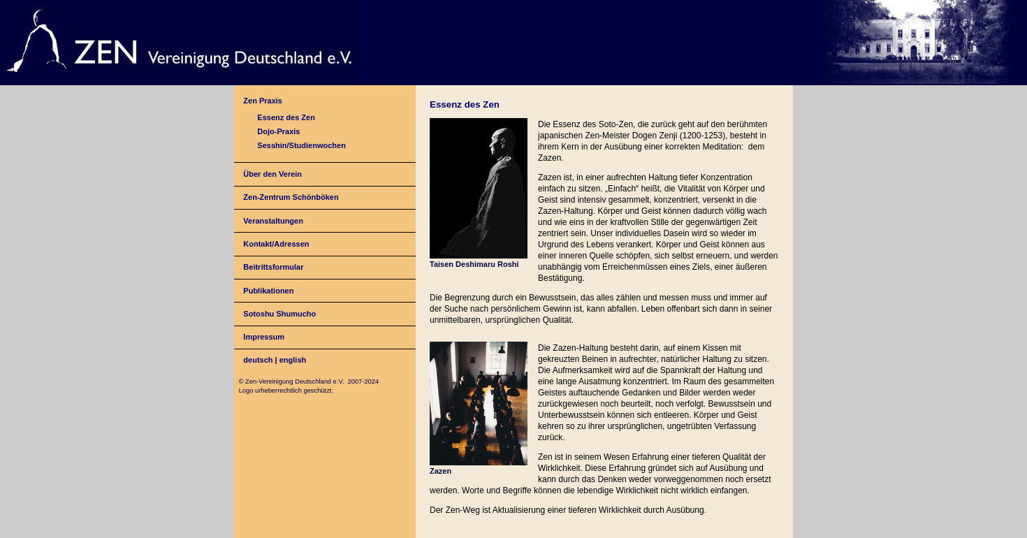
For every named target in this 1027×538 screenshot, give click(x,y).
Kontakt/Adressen (276, 244)
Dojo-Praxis (278, 131)
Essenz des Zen (286, 117)
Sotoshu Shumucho (279, 314)
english (293, 360)
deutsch (257, 360)
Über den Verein (272, 174)
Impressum (263, 337)
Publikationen (268, 290)
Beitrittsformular (273, 267)
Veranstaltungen (273, 221)
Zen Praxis (262, 100)
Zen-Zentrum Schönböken (290, 197)
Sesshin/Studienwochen (301, 145)
